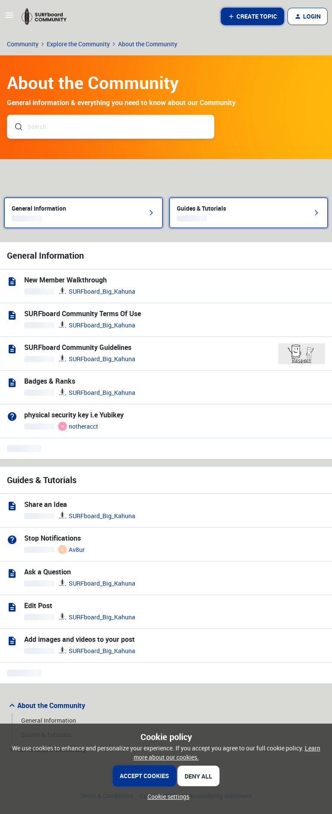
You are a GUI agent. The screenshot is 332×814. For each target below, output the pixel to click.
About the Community (46, 705)
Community (22, 44)
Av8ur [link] (77, 549)
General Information (48, 720)
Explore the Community (78, 44)
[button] (9, 18)
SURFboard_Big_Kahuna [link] (102, 291)
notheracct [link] (83, 426)
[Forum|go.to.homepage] (48, 16)
